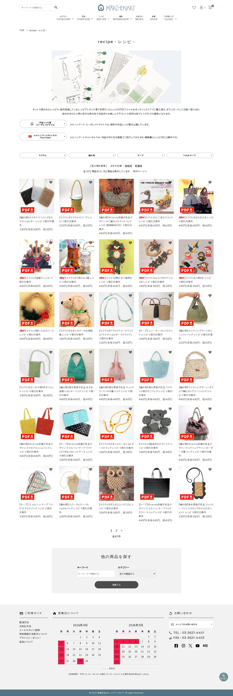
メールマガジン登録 (29, 630)
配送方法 (24, 622)
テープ (140, 155)
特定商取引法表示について (33, 633)
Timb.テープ (189, 155)
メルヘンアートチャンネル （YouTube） (42, 136)
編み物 (92, 155)
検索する (116, 584)
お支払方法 (25, 626)
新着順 (138, 165)
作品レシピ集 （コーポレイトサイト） (42, 123)
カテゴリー (123, 567)
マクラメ (42, 155)
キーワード (83, 567)
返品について (26, 641)
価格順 (128, 165)
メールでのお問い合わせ (184, 624)
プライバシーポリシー (30, 637)
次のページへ (140, 171)
